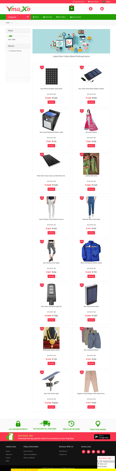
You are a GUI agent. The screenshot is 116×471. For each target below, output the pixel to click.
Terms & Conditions (30, 454)
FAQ (7, 461)
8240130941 (102, 466)
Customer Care (78, 2)
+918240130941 (109, 462)
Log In (93, 8)
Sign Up (105, 8)
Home (8, 451)
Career (8, 458)
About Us (9, 454)
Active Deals (93, 2)
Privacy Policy (28, 451)
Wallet (106, 2)
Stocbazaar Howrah (14, 51)
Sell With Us (63, 451)
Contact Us (62, 454)
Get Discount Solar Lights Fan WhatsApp (24, 470)
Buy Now (51, 102)
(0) (55, 94)
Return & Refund (29, 458)
